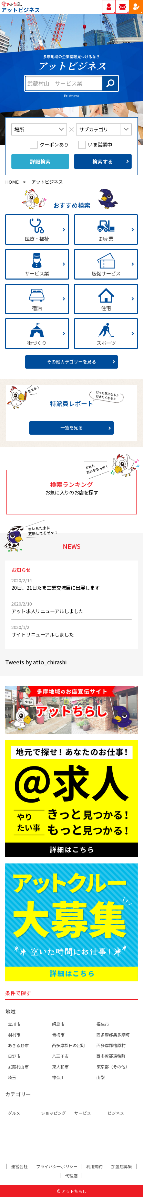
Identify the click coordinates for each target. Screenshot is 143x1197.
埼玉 (12, 1077)
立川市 (14, 1024)
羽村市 (14, 1034)
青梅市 (58, 1034)
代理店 (71, 1175)
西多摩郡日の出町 (68, 1045)
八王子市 (60, 1056)
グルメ (14, 1113)
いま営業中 (100, 145)
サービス (82, 1113)
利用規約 (94, 1166)
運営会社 (19, 1166)
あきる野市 (18, 1045)
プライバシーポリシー (57, 1166)
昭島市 (58, 1024)
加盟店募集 (121, 1166)
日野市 (14, 1056)
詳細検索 (40, 161)
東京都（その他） (113, 1066)
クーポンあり (54, 145)
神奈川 (58, 1077)
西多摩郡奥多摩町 (113, 1034)
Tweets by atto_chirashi (36, 662)
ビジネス (116, 1113)
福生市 (102, 1024)
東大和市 (60, 1066)
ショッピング (53, 1113)
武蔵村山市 (18, 1066)
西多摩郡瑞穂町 (110, 1056)
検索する (102, 161)
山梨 (100, 1077)
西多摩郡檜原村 (110, 1045)
